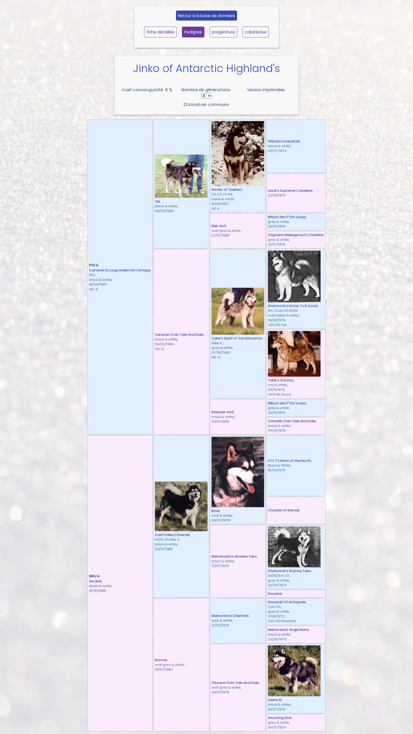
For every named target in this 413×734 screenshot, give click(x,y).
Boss (216, 510)
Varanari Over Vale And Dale (179, 334)
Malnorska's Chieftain (230, 615)
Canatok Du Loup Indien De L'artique (119, 270)
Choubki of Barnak (284, 510)
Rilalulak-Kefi (223, 412)
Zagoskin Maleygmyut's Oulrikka (295, 235)
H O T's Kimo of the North (289, 460)
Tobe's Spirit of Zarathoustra (237, 338)
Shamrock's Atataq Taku (289, 571)
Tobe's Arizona (280, 380)
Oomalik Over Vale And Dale (292, 421)
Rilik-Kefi (219, 226)
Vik (157, 201)
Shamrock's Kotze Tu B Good (293, 306)
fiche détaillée (160, 32)
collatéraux (256, 32)
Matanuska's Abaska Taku (234, 556)
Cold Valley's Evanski (172, 534)
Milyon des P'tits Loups (287, 217)
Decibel (95, 581)
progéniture (223, 32)
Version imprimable (266, 90)
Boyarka (275, 593)
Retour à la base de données (206, 15)
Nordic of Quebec (227, 189)
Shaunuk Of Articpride (287, 602)
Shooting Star (280, 718)
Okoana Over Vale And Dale (235, 682)
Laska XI (274, 700)
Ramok (161, 660)
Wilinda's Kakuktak (284, 141)
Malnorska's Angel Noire (288, 629)
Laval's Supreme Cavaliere (290, 190)
